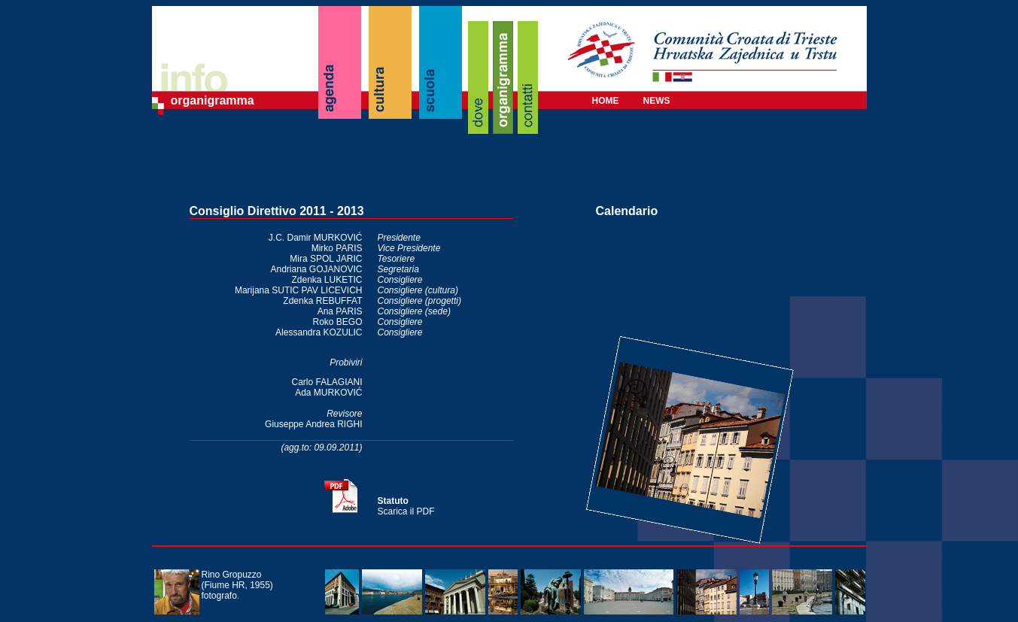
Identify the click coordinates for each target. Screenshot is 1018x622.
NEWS (656, 101)
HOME (605, 101)
